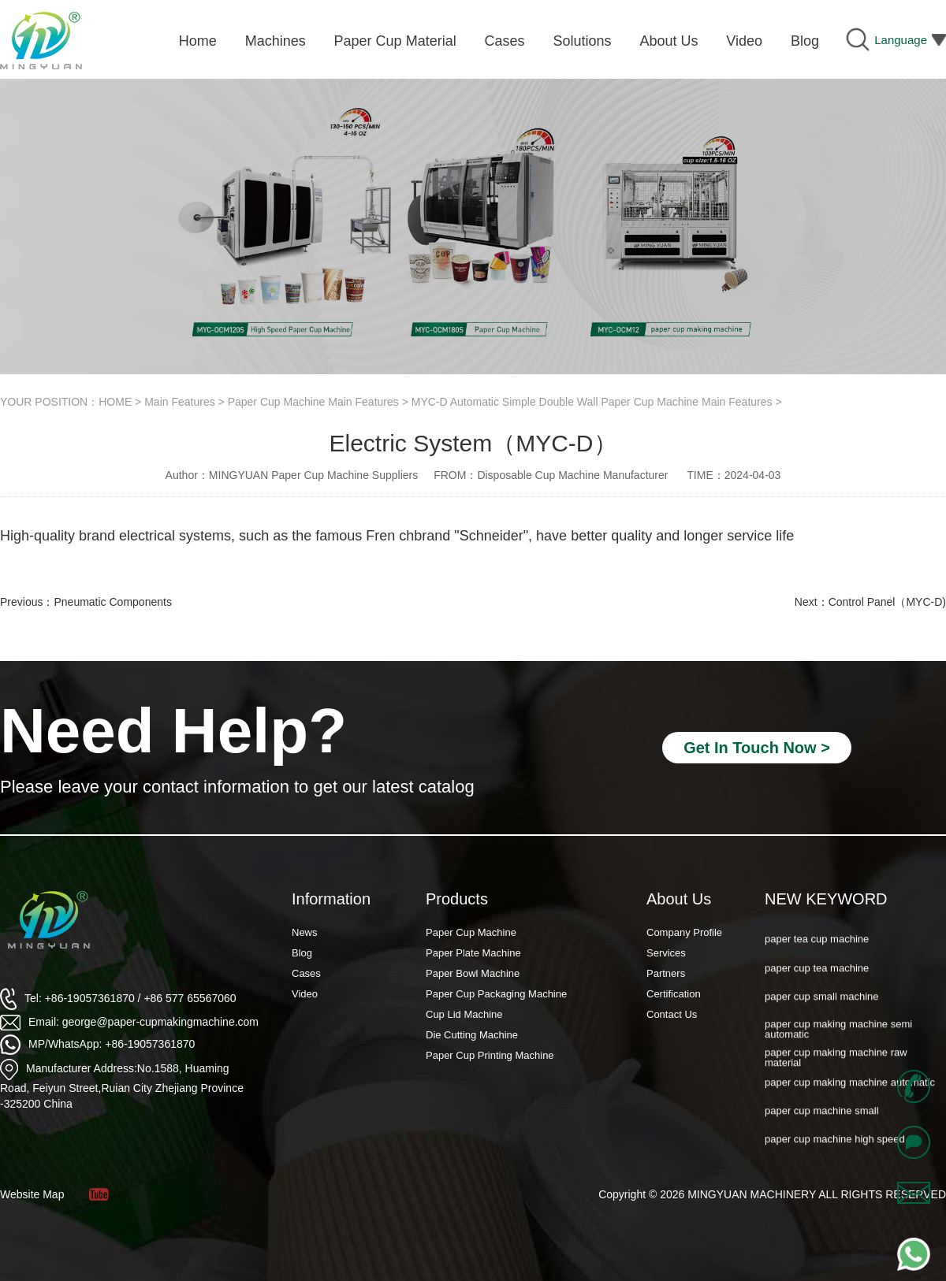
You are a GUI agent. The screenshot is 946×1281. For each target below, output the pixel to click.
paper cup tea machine (817, 977)
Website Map (32, 1194)
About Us (678, 899)
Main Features (179, 401)
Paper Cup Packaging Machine (496, 994)
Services (666, 953)
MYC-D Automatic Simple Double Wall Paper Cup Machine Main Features (592, 401)
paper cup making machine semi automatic (838, 1039)
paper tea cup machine (817, 949)
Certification (673, 994)
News (305, 932)
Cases (306, 973)
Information (331, 899)
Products (457, 899)
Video (305, 994)
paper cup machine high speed (835, 1149)
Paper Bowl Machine (473, 973)
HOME (115, 401)
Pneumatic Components (112, 602)
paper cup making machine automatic (850, 1091)
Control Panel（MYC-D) (887, 602)
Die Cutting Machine (472, 1035)
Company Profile (684, 932)
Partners (665, 973)
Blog (302, 953)
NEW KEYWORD (826, 899)
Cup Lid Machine (464, 1014)
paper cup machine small (822, 1120)
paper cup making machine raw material (836, 1067)
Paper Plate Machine (473, 953)
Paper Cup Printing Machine (490, 1055)
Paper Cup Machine (471, 932)
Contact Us (671, 1014)
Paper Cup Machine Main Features (313, 401)
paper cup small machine (822, 1006)
